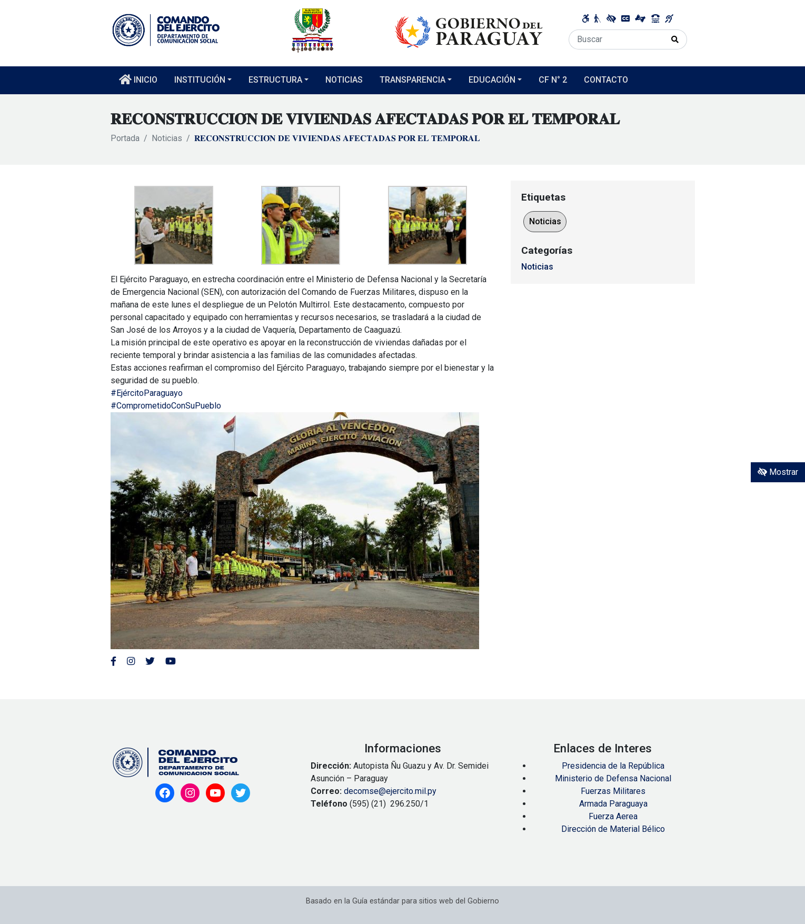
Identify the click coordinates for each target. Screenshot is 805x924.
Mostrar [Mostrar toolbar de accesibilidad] (778, 472)
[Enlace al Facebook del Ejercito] (113, 661)
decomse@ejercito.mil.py (391, 791)
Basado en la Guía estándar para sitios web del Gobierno (402, 901)
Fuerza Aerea (613, 816)
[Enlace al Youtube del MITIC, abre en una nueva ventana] (170, 661)
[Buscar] (616, 39)
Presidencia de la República (613, 766)
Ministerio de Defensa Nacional (613, 778)
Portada (125, 138)
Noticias (167, 138)
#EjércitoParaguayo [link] (147, 393)
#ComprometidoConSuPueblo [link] (166, 406)
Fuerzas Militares (613, 791)
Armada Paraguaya (613, 804)
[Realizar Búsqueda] (675, 39)
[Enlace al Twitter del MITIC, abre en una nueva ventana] (150, 661)
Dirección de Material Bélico (613, 829)
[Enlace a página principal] (328, 30)
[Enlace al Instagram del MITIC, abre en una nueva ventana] (131, 661)
